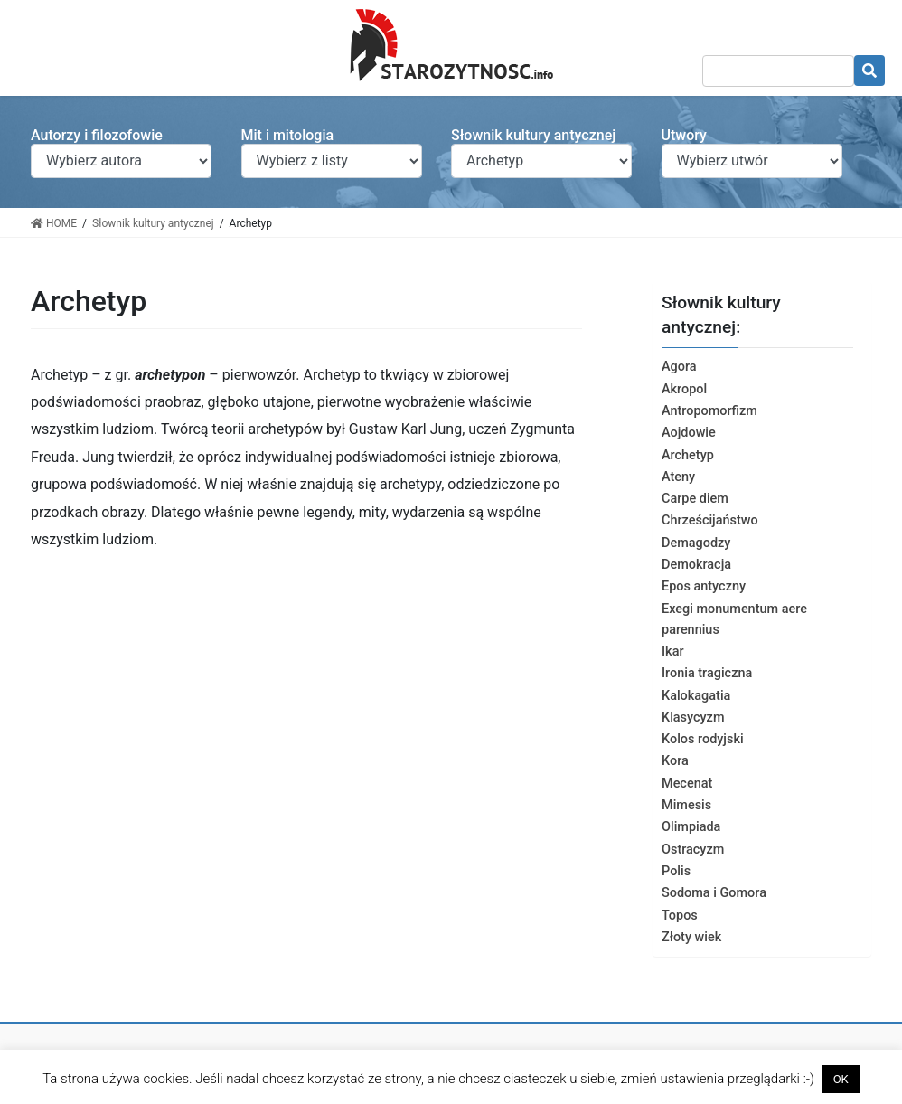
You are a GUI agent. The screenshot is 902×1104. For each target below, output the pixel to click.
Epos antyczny (704, 586)
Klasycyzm (693, 717)
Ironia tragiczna (707, 673)
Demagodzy (696, 543)
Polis (676, 871)
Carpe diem (695, 498)
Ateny (678, 477)
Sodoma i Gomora (714, 893)
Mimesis (686, 805)
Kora (675, 761)
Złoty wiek (691, 937)
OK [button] (841, 1079)
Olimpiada (691, 827)
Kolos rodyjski (703, 739)
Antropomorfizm (709, 411)
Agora (679, 366)
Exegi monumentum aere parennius (734, 619)
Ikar (673, 651)
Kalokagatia (696, 695)
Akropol (684, 389)
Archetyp (688, 455)
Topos (680, 915)
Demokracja (696, 564)
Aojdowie (689, 432)
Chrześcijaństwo (710, 520)
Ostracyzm (693, 849)
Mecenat (687, 783)
